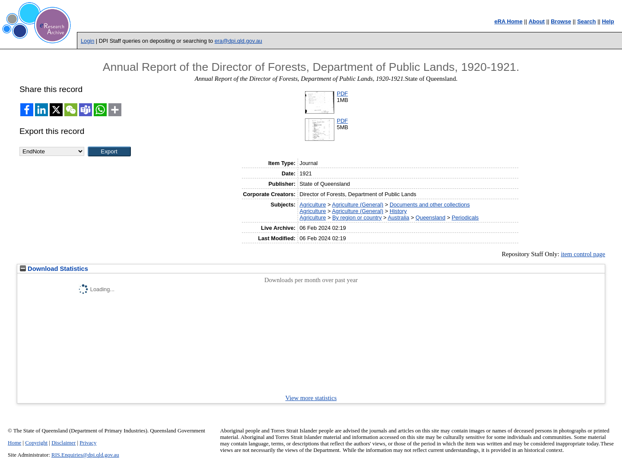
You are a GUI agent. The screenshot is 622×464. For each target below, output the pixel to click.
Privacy (87, 443)
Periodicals (465, 217)
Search (586, 21)
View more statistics (311, 397)
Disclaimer (63, 443)
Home (14, 443)
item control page (583, 254)
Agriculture (312, 204)
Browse (561, 21)
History (398, 211)
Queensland (430, 217)
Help (608, 21)
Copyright (36, 443)
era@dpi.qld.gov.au (238, 41)
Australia (398, 217)
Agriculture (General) (358, 204)
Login (87, 41)
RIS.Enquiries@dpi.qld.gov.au (85, 455)
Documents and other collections (430, 204)
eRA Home (508, 21)
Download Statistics (54, 268)
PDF (342, 93)
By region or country (357, 217)
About (537, 21)
